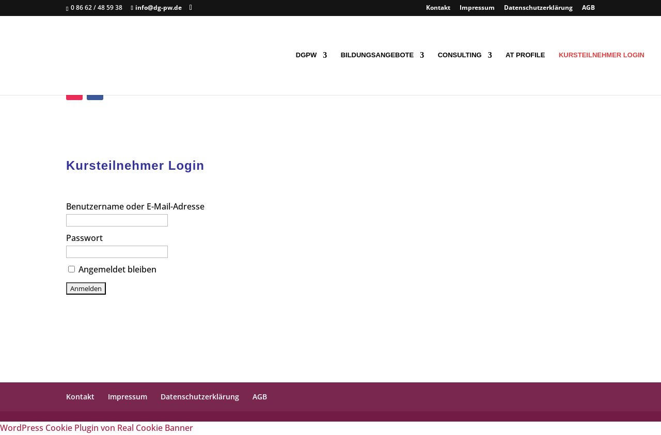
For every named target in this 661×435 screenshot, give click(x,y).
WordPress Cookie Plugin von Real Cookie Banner (96, 427)
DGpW (306, 55)
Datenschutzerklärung (538, 8)
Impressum (477, 8)
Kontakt (438, 8)
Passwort (84, 238)
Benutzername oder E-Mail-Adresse (135, 206)
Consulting (460, 55)
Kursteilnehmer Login (601, 55)
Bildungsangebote (377, 55)
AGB (588, 8)
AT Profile (525, 55)
